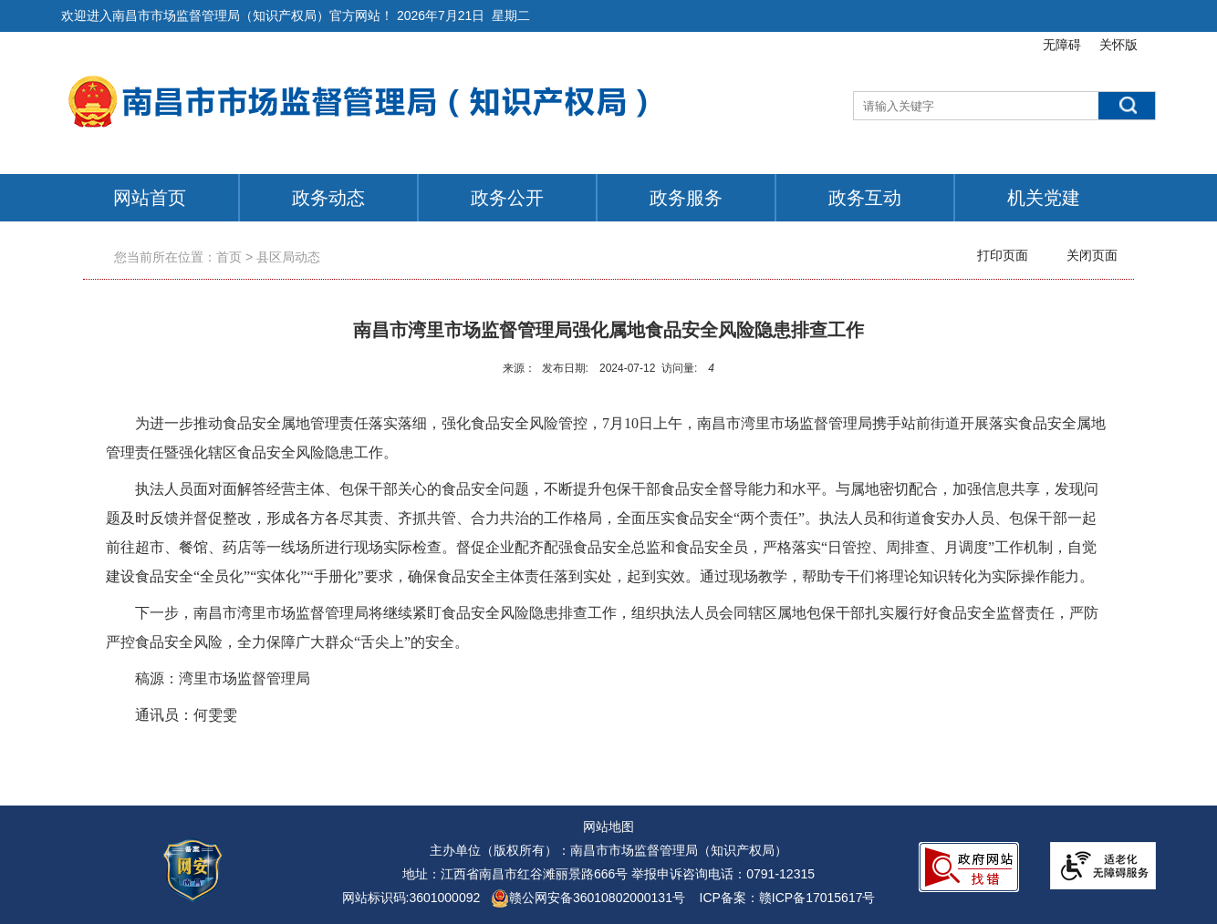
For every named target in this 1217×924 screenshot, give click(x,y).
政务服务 (686, 198)
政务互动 (864, 198)
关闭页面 (1092, 255)
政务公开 (507, 198)
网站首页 (149, 198)
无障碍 (1062, 44)
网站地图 (608, 826)
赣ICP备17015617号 (817, 897)
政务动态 (328, 198)
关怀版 (1118, 44)
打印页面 (1002, 255)
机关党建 (1043, 198)
